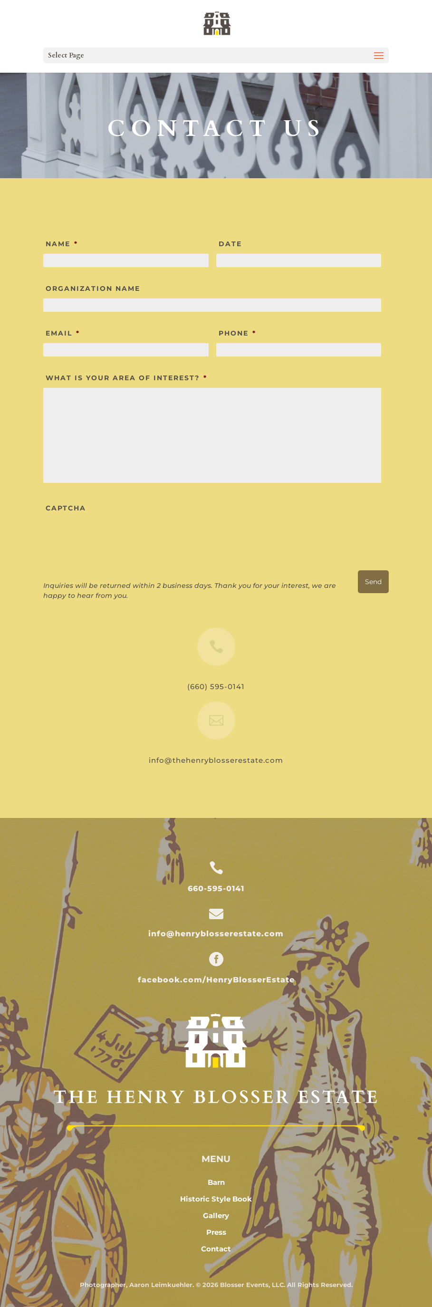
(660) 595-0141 (216, 686)
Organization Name (93, 288)
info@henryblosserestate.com (216, 933)
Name (62, 244)
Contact (216, 1248)
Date (230, 244)
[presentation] (115, 536)
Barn (216, 1182)
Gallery (216, 1215)
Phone (237, 333)
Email (63, 333)
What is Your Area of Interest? (126, 378)
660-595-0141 (216, 888)
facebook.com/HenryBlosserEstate (216, 979)
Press (216, 1232)
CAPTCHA (66, 508)
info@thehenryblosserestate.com (216, 760)
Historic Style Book (216, 1198)
